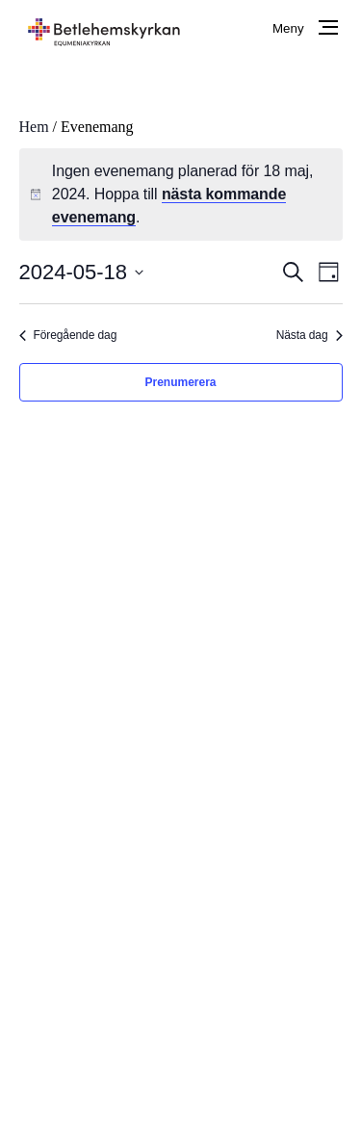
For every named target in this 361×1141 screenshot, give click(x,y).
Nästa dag (309, 335)
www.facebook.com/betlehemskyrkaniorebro (199, 804)
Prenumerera (180, 382)
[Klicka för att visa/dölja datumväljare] (81, 272)
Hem (34, 126)
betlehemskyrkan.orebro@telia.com (171, 827)
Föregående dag (68, 335)
